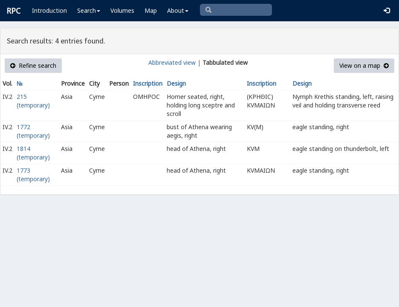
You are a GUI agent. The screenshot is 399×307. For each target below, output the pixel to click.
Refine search (33, 65)
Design (176, 83)
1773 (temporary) (33, 174)
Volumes (122, 10)
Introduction (49, 10)
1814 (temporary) (33, 153)
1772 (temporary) (33, 131)
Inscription (147, 83)
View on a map (364, 65)
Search (88, 10)
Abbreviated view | (174, 62)
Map (151, 10)
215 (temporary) (33, 101)
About (177, 10)
